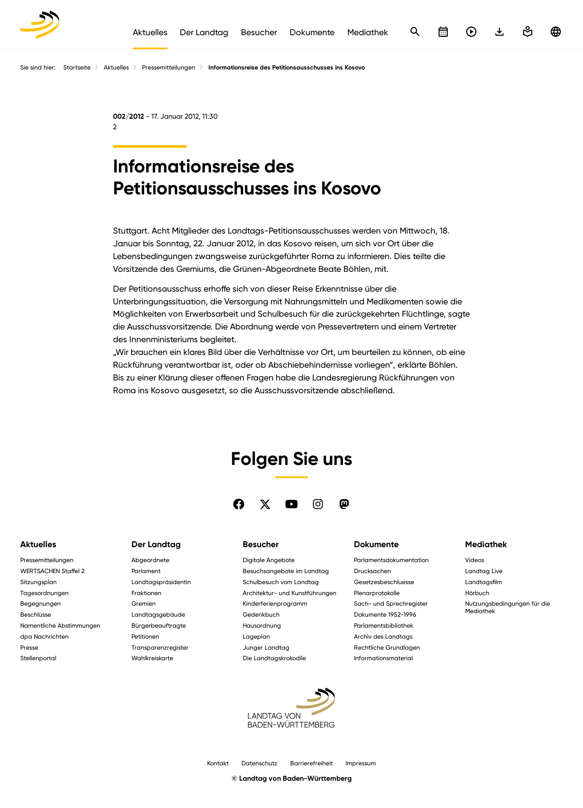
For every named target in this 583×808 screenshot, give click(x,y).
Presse (29, 647)
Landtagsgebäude (158, 614)
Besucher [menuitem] (259, 32)
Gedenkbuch (261, 614)
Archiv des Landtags (383, 636)
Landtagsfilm (483, 581)
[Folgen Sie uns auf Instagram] (318, 504)
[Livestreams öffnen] (471, 31)
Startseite (77, 67)
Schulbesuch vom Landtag (281, 581)
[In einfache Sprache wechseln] (499, 31)
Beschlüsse (35, 614)
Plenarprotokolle (377, 592)
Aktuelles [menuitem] (150, 32)
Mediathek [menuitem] (367, 32)
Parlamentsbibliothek (383, 625)
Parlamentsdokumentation (391, 559)
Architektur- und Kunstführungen (289, 592)
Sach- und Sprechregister (391, 603)
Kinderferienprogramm (275, 603)
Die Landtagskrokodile (274, 658)
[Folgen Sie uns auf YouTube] (291, 504)
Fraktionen (146, 592)
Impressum (361, 763)
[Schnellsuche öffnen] (415, 31)
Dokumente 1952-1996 (385, 614)
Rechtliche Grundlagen (387, 647)
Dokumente (376, 544)
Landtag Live (484, 570)
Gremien (143, 603)
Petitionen (145, 636)
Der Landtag (156, 544)
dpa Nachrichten (44, 636)
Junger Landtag (266, 647)
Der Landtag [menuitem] (204, 32)
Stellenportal (38, 658)
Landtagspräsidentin (161, 581)
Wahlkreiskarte (152, 658)
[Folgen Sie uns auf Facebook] (238, 504)
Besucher (261, 544)
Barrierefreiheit (311, 763)
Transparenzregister (160, 647)
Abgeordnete (150, 559)
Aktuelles (116, 67)
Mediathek (486, 544)
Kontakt (218, 763)
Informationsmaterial (383, 658)
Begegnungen (40, 603)
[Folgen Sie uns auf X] (265, 504)
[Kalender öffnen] (443, 31)
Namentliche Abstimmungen (60, 625)
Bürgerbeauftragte (158, 625)
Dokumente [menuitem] (312, 32)
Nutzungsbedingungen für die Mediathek (507, 607)
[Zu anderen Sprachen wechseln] (555, 31)
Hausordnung (262, 625)
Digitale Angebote (269, 559)
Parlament (145, 570)
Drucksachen (372, 570)
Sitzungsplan (38, 581)
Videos (474, 559)
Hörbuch (477, 592)
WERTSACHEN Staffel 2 (52, 570)
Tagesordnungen (44, 592)
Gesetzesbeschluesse (384, 581)
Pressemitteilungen (168, 67)
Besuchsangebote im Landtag (286, 570)
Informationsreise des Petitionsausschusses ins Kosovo (286, 67)
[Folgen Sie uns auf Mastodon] (344, 504)
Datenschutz (259, 763)
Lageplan (256, 636)
